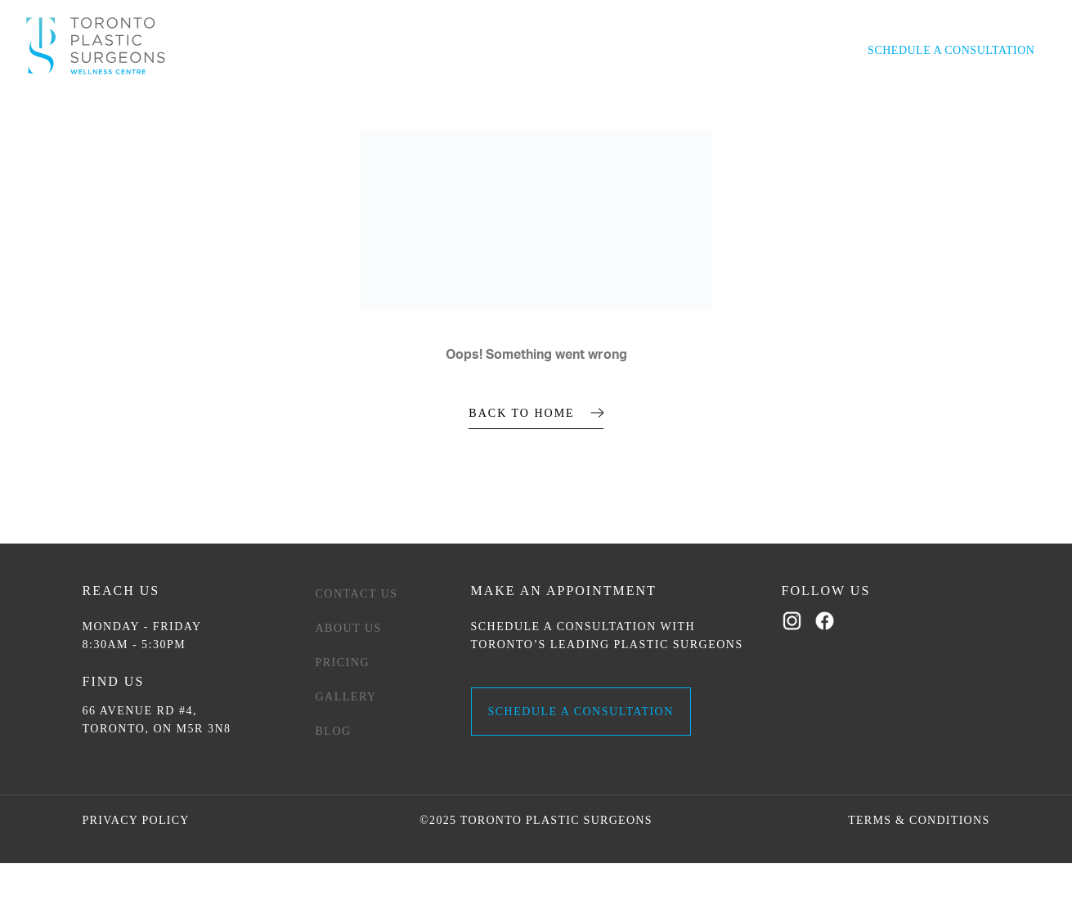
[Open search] (838, 53)
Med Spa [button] (237, 97)
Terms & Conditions (918, 820)
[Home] (95, 45)
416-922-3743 (773, 53)
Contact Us (835, 97)
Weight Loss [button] (552, 97)
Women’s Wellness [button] (442, 97)
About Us (349, 628)
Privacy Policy (136, 820)
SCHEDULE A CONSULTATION (581, 711)
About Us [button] (633, 97)
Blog (334, 731)
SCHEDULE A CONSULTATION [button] (951, 50)
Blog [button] (897, 97)
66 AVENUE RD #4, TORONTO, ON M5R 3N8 (157, 720)
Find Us (114, 681)
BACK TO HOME (521, 413)
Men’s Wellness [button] (321, 97)
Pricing (343, 662)
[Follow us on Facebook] (826, 622)
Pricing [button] (763, 97)
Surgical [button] (173, 97)
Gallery (701, 97)
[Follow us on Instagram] (794, 622)
